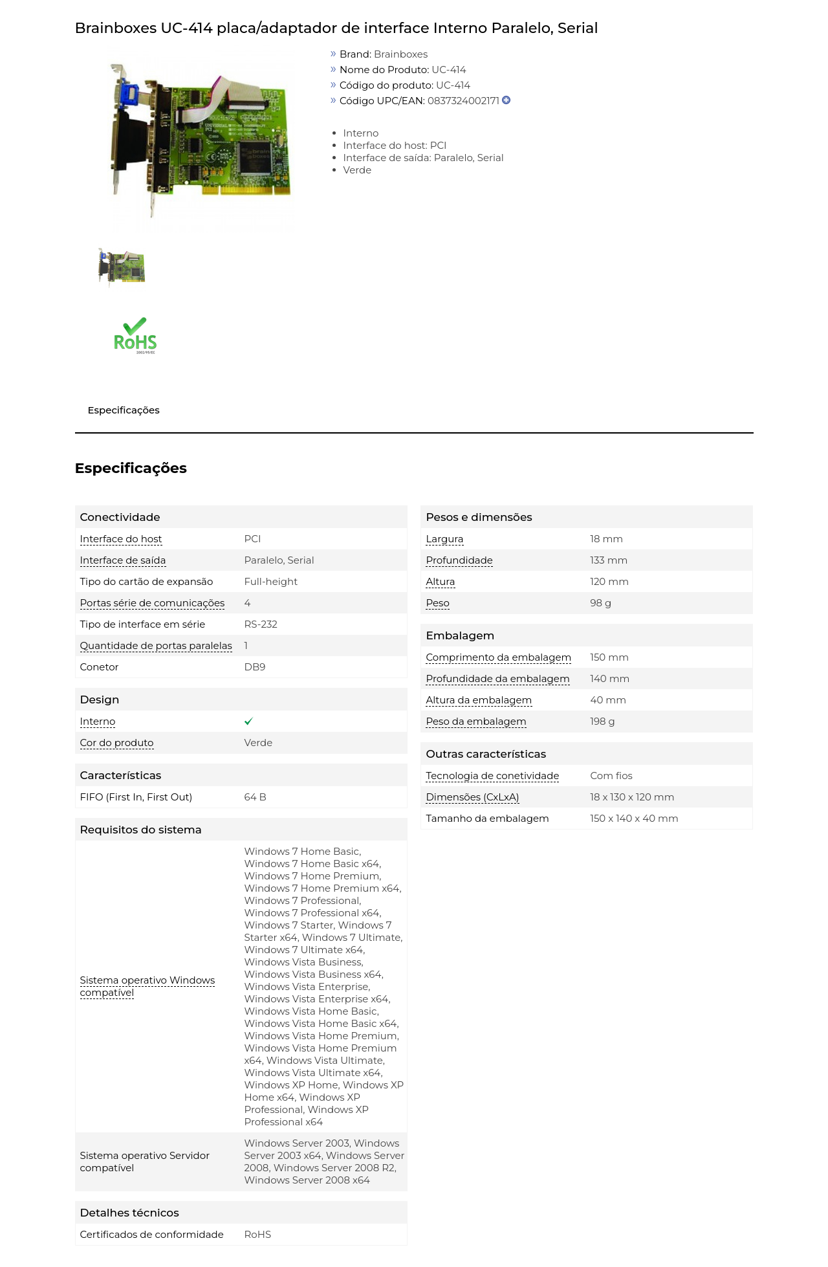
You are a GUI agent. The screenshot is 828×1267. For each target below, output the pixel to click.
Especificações (124, 410)
